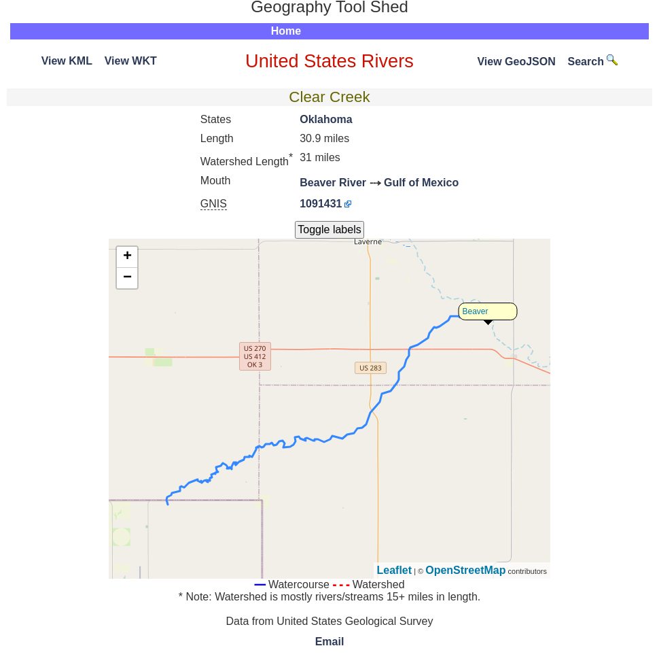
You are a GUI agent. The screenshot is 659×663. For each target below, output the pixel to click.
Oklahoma (326, 119)
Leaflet (394, 570)
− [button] (127, 278)
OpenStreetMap (465, 570)
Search (593, 61)
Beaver (475, 311)
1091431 (321, 203)
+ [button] (127, 257)
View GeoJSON (516, 61)
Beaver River (333, 182)
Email (329, 641)
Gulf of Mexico (421, 182)
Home (286, 31)
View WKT (131, 61)
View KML (66, 61)
